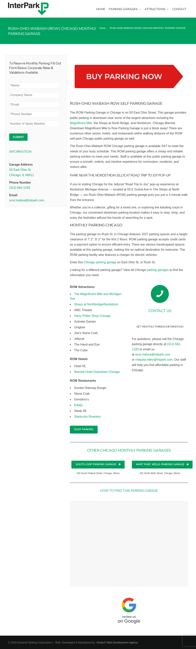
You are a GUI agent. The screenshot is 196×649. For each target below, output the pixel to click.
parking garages (158, 270)
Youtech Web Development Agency (117, 642)
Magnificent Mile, (81, 123)
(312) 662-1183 (19, 187)
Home (100, 9)
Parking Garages (125, 9)
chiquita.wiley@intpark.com (153, 359)
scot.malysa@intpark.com (26, 200)
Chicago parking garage (100, 262)
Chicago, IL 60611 (21, 175)
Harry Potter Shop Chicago (92, 315)
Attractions (157, 9)
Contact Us (160, 310)
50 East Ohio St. (20, 169)
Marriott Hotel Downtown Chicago (97, 371)
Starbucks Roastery (87, 416)
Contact (179, 9)
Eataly (78, 405)
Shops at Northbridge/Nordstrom (96, 304)
